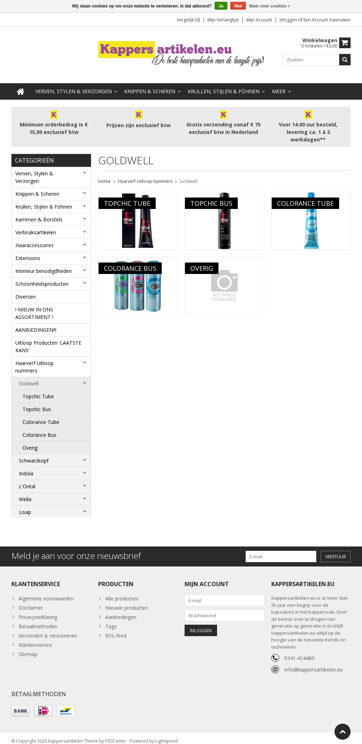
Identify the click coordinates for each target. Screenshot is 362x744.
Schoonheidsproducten (42, 276)
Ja (220, 6)
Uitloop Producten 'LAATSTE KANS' (48, 339)
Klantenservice (35, 639)
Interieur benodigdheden (43, 263)
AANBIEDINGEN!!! (35, 322)
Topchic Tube (38, 389)
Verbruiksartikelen (35, 225)
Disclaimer (31, 602)
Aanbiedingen (120, 611)
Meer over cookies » (269, 6)
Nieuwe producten (126, 602)
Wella (25, 492)
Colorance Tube (40, 414)
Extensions (27, 251)
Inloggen (289, 20)
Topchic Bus (36, 402)
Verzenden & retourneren (48, 629)
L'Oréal (27, 479)
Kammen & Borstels (38, 212)
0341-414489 (299, 652)
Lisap (25, 504)
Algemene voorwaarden (46, 592)
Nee (238, 6)
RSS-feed (115, 629)
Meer (279, 84)
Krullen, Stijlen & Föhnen (224, 84)
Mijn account (259, 20)
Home (104, 174)
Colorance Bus (39, 427)
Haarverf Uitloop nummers (34, 360)
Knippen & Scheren (149, 84)
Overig (29, 440)
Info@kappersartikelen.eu (313, 663)
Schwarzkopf (34, 453)
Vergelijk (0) (188, 20)
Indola (26, 466)
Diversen (25, 289)
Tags (111, 620)
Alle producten (122, 592)
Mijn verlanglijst (223, 20)
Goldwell (29, 376)
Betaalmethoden (38, 620)
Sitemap (28, 648)
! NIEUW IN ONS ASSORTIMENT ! (34, 306)
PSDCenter (115, 735)
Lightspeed (166, 735)
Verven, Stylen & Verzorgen (73, 84)
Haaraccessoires (34, 238)
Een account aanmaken (327, 20)
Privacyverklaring (38, 611)
